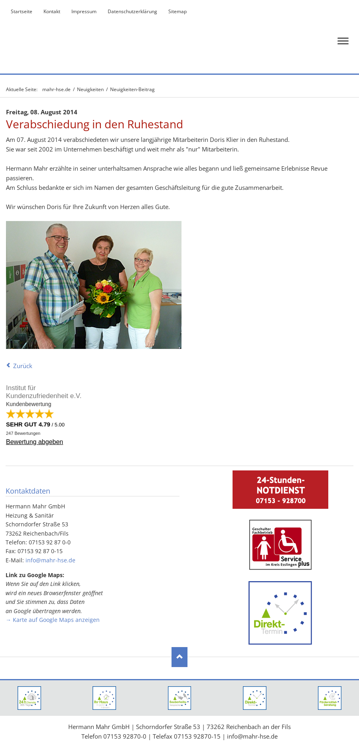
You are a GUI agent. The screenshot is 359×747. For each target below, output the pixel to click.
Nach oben (179, 657)
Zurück (22, 366)
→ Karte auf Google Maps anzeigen (53, 619)
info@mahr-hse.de (50, 560)
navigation (343, 41)
